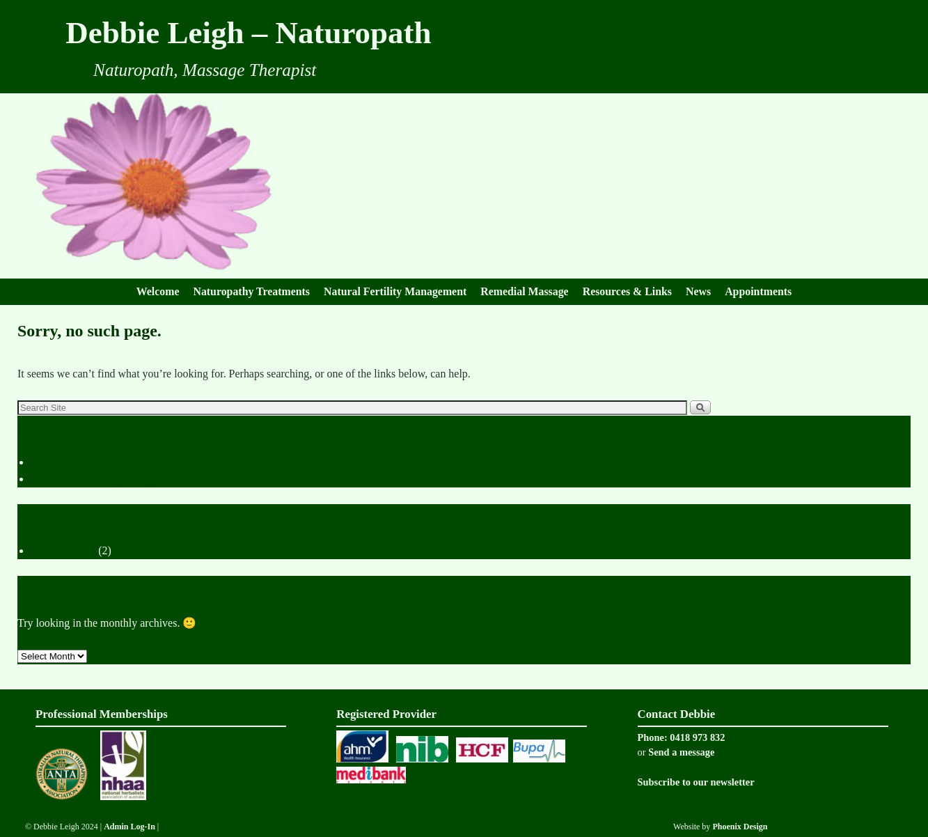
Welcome (158, 291)
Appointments (758, 291)
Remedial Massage (524, 291)
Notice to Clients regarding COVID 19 (117, 479)
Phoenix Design (739, 826)
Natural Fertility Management (395, 291)
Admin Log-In (130, 826)
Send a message (681, 752)
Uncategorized (63, 550)
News (698, 291)
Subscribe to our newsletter (696, 782)
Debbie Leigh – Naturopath (248, 32)
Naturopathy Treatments (251, 291)
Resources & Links (627, 291)
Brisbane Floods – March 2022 (99, 462)
